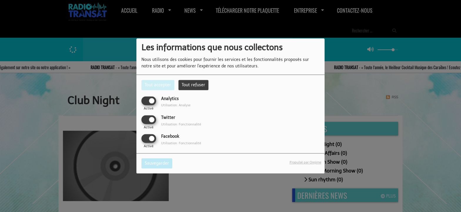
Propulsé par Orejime (305, 162)
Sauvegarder (157, 163)
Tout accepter (158, 84)
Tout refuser (193, 84)
